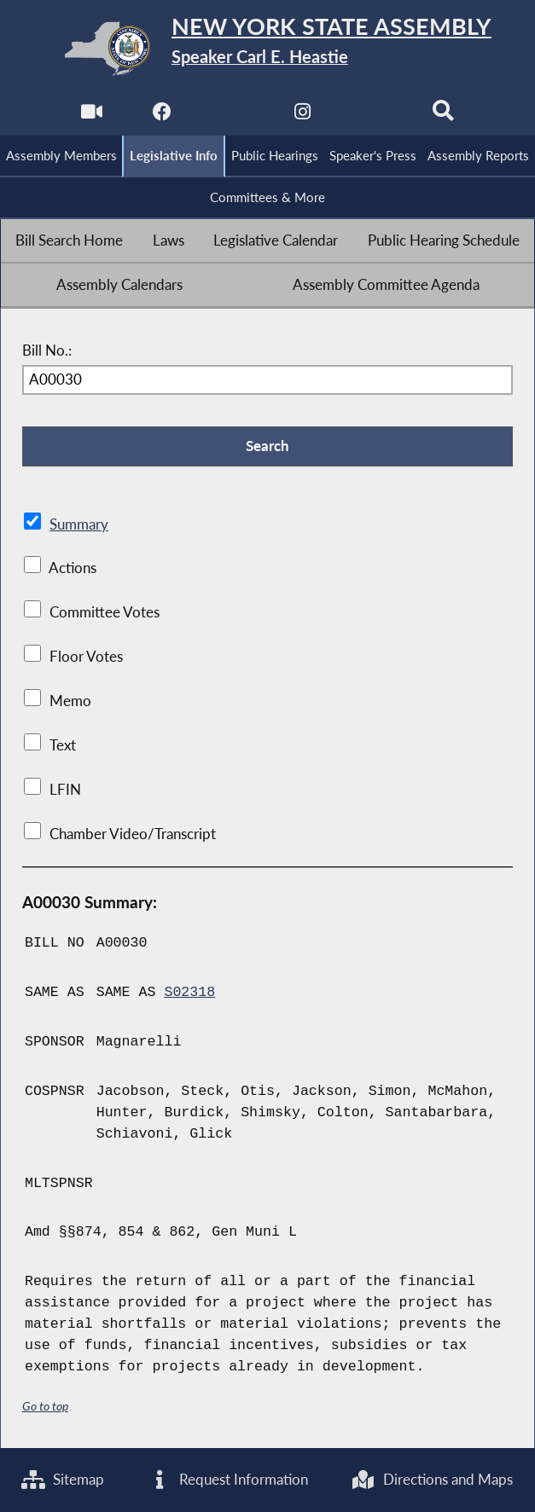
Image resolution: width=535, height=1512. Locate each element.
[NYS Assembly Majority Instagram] (302, 116)
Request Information (228, 1479)
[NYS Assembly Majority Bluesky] (373, 116)
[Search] (443, 116)
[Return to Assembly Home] (267, 48)
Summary (78, 524)
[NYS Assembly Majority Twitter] (232, 116)
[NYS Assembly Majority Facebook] (161, 116)
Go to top (45, 1406)
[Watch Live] (92, 116)
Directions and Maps (432, 1479)
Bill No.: (47, 351)
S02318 (189, 992)
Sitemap (62, 1479)
